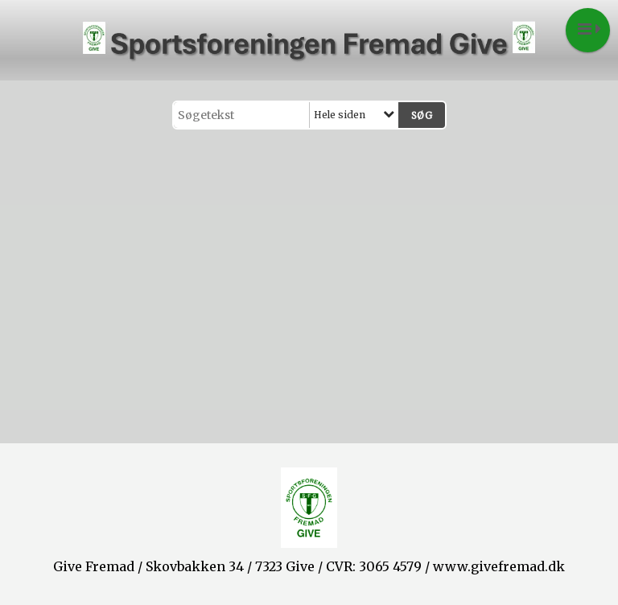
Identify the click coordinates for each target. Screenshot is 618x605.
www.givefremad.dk (499, 566)
